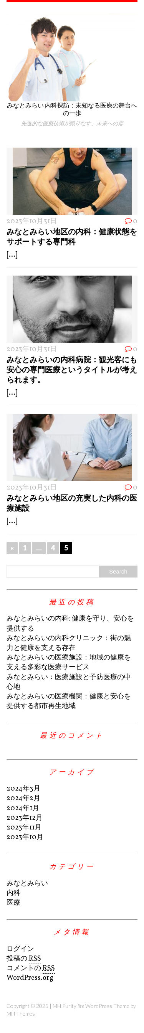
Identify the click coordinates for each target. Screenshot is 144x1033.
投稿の (24, 959)
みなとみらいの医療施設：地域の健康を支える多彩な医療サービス (69, 662)
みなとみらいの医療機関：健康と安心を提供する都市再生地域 (69, 701)
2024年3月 (23, 789)
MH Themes (21, 1013)
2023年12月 (25, 818)
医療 (13, 903)
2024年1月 (23, 808)
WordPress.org (30, 978)
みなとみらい (27, 883)
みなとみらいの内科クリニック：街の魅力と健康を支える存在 (69, 643)
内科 (13, 893)
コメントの (31, 969)
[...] (12, 255)
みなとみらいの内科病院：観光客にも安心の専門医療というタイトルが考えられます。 (72, 369)
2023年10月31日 (32, 221)
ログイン (20, 949)
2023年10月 (25, 837)
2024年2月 (23, 798)
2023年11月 (24, 828)
